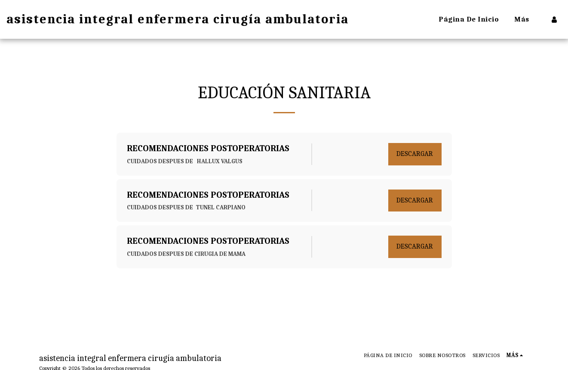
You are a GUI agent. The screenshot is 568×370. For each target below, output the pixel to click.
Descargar (414, 153)
